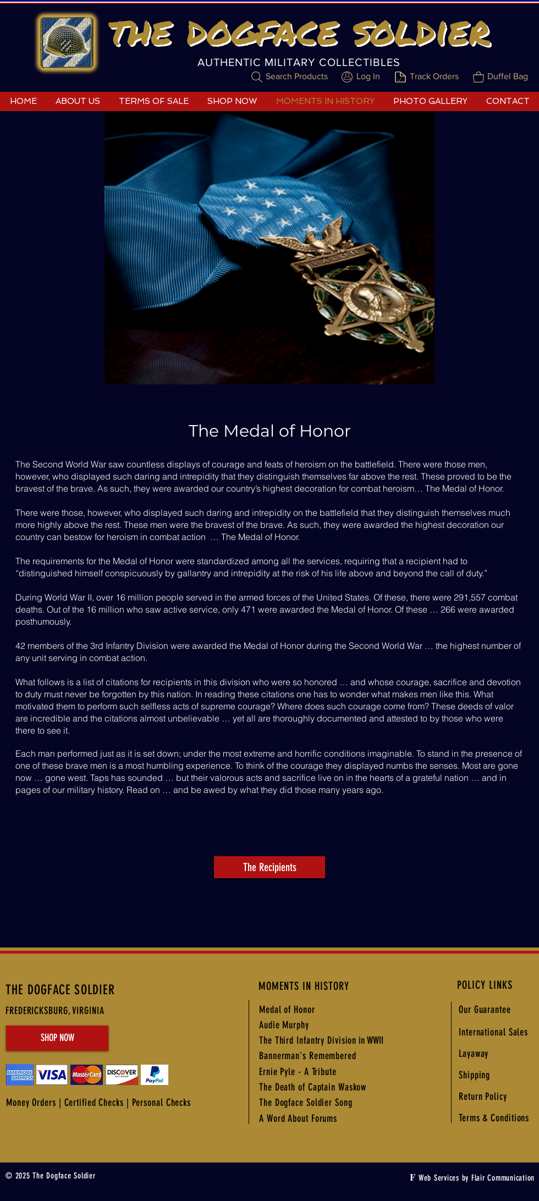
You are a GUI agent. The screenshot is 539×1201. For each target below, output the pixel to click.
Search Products (297, 76)
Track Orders (434, 76)
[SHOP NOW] (57, 1038)
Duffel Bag (507, 76)
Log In (368, 76)
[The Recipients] (269, 867)
